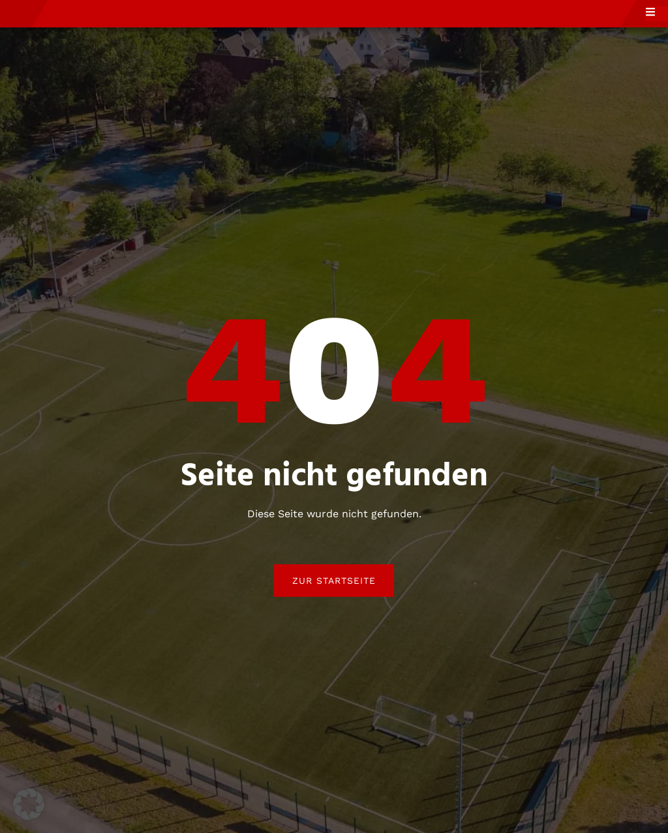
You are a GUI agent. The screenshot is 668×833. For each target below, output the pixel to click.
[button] (28, 804)
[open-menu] (657, 28)
